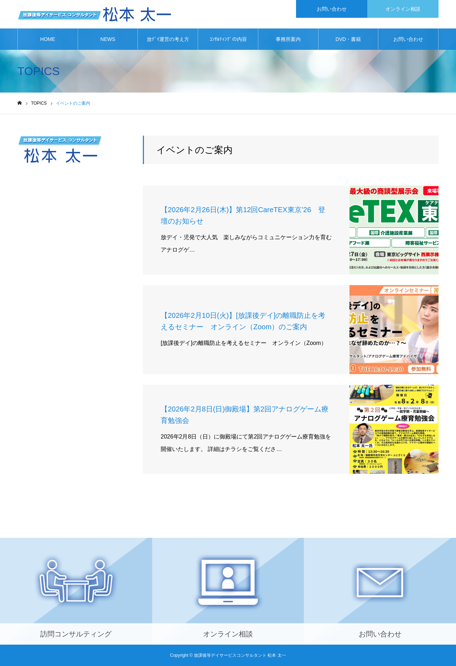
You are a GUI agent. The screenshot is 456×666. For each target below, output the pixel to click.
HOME (47, 39)
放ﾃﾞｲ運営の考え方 (168, 39)
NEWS (107, 39)
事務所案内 (288, 39)
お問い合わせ (408, 39)
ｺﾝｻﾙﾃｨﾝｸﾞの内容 (228, 39)
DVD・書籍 (348, 39)
